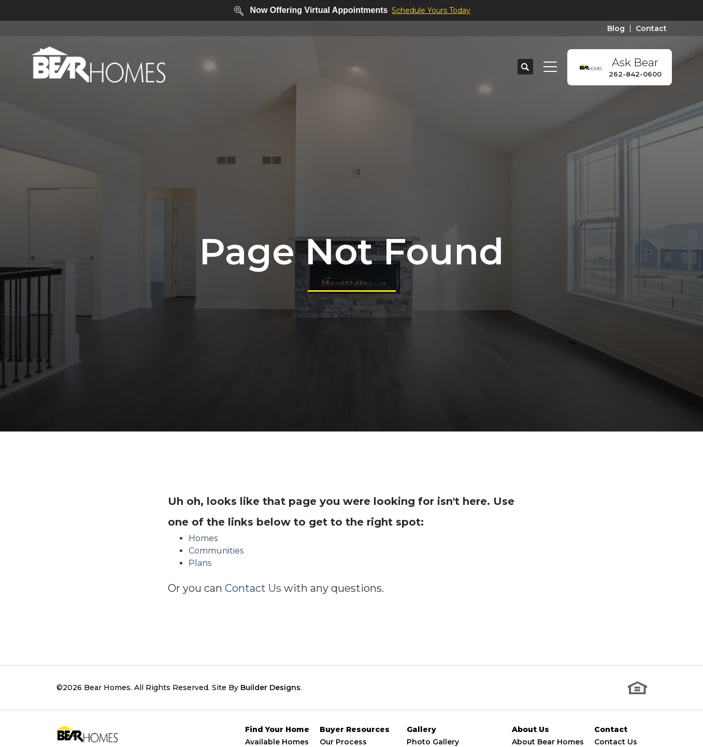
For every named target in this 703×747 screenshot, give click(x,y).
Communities (216, 551)
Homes (203, 538)
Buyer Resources (355, 730)
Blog (616, 28)
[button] (525, 67)
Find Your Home (277, 730)
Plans (200, 563)
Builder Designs (270, 687)
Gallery (421, 730)
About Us (530, 730)
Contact (651, 28)
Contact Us (253, 588)
